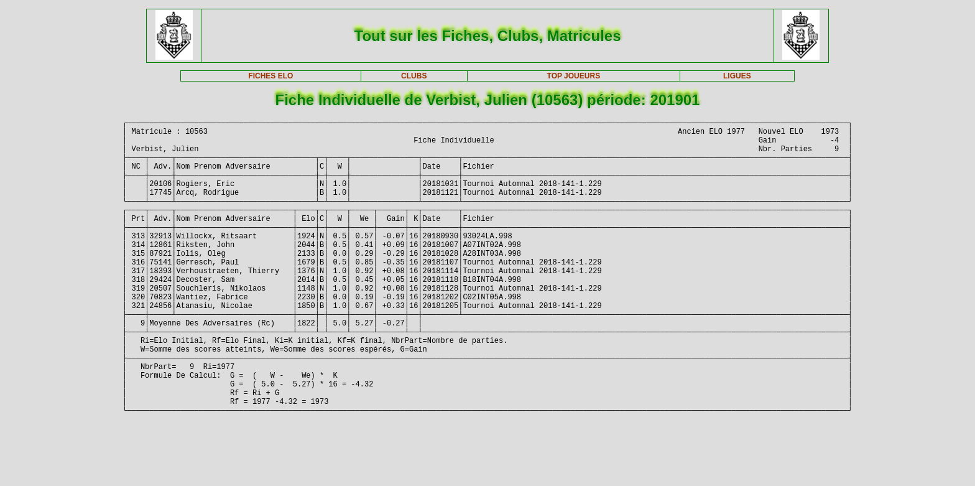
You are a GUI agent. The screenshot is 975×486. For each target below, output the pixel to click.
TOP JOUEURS (574, 76)
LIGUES (737, 76)
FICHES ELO (270, 76)
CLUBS (414, 76)
